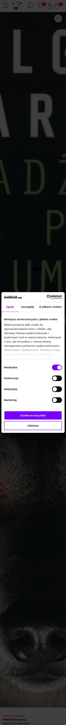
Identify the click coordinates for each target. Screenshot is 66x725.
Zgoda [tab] (10, 306)
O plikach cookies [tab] (50, 306)
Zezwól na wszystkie (33, 415)
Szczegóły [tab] (27, 306)
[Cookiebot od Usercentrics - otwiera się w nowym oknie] (47, 297)
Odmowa (32, 425)
